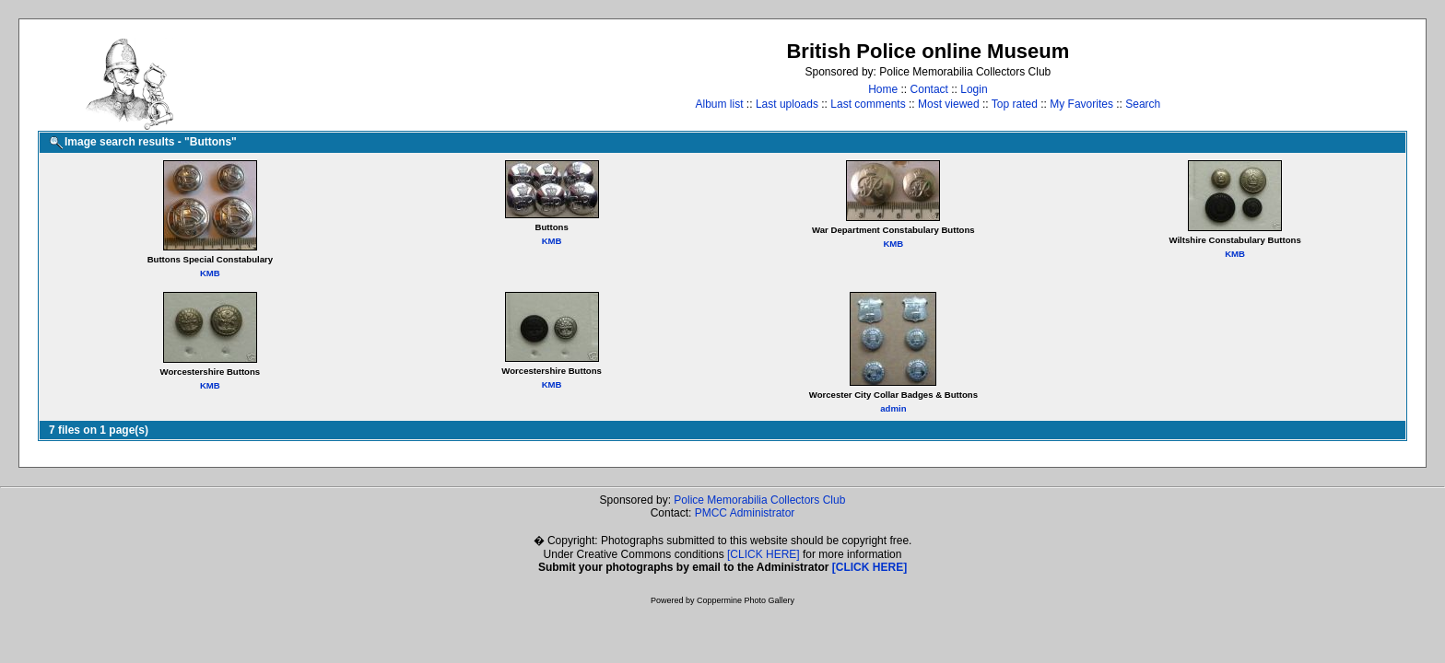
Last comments (867, 104)
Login (973, 89)
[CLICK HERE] (763, 554)
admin (893, 408)
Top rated (1015, 104)
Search (1142, 104)
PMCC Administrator (745, 512)
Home (883, 89)
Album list (720, 104)
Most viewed (949, 104)
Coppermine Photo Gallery (745, 600)
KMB (210, 273)
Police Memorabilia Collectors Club (759, 500)
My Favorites (1081, 104)
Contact (929, 89)
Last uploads (787, 104)
